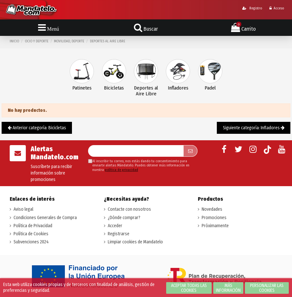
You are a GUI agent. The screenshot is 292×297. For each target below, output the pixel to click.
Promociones (214, 217)
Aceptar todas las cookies (189, 288)
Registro (252, 8)
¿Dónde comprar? (124, 217)
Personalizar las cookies (267, 288)
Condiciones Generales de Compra (45, 217)
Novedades (212, 209)
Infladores (178, 88)
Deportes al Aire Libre (146, 91)
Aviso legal (23, 209)
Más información (228, 288)
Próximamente (215, 225)
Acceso (276, 8)
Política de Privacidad (33, 225)
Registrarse (118, 234)
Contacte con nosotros (129, 209)
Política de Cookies (31, 234)
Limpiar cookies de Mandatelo (135, 242)
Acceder (115, 225)
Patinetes (82, 88)
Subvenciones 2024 (31, 242)
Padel (210, 88)
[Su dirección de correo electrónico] (136, 151)
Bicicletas (114, 88)
